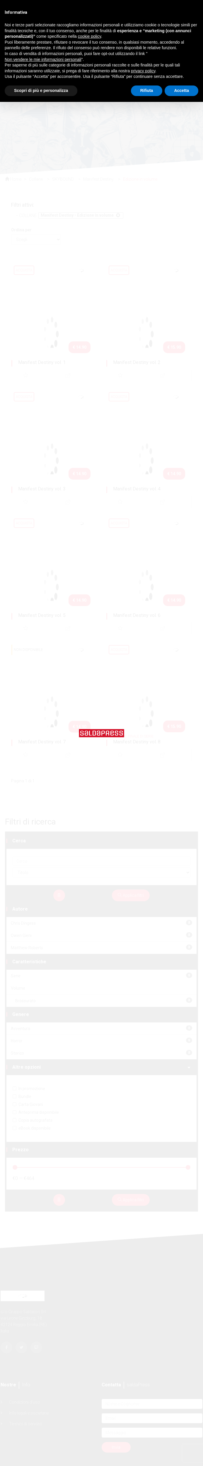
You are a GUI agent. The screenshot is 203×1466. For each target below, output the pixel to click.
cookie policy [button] (89, 36)
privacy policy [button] (143, 71)
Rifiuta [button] (146, 90)
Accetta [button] (181, 90)
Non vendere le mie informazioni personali (43, 59)
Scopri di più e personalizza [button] (41, 90)
